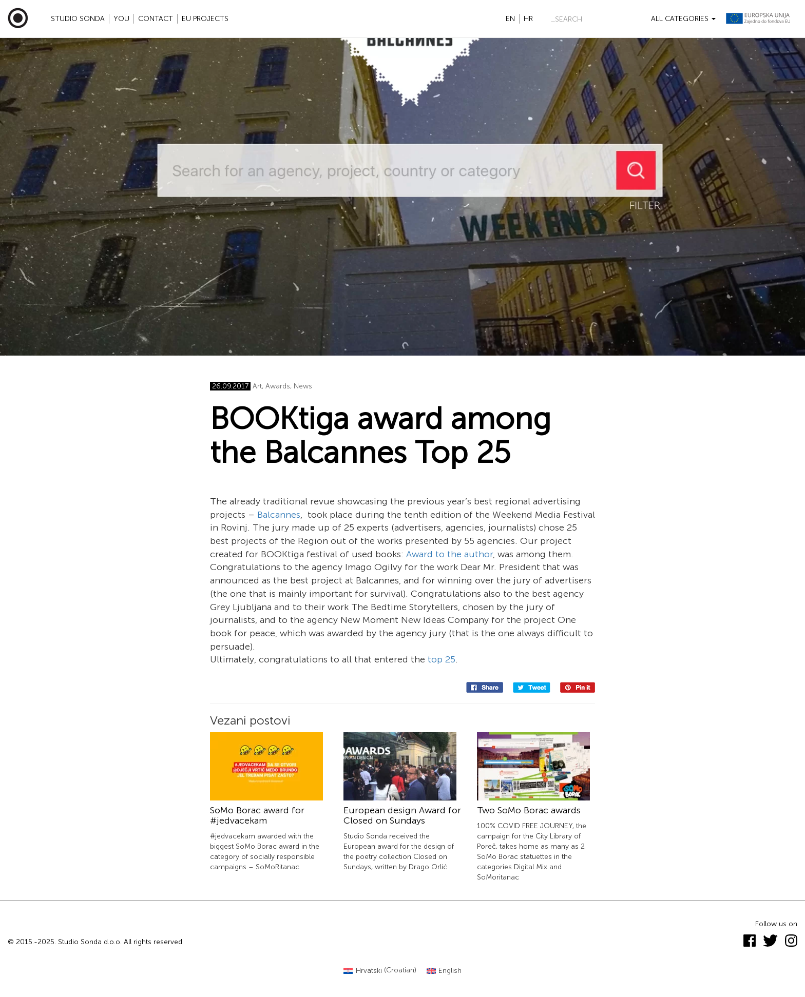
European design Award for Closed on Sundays (402, 815)
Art (257, 386)
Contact (155, 18)
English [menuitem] (450, 970)
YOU (121, 18)
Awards (277, 386)
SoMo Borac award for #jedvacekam (257, 815)
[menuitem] (379, 970)
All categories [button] (683, 18)
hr (528, 18)
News (303, 386)
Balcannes (278, 514)
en (510, 18)
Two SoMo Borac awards (529, 810)
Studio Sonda (78, 18)
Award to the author (449, 554)
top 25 (441, 659)
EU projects (205, 18)
